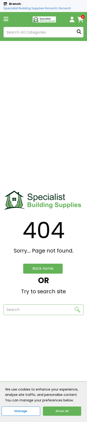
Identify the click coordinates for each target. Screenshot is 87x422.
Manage (20, 411)
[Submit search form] (79, 32)
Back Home (42, 268)
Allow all (62, 411)
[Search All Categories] (43, 32)
